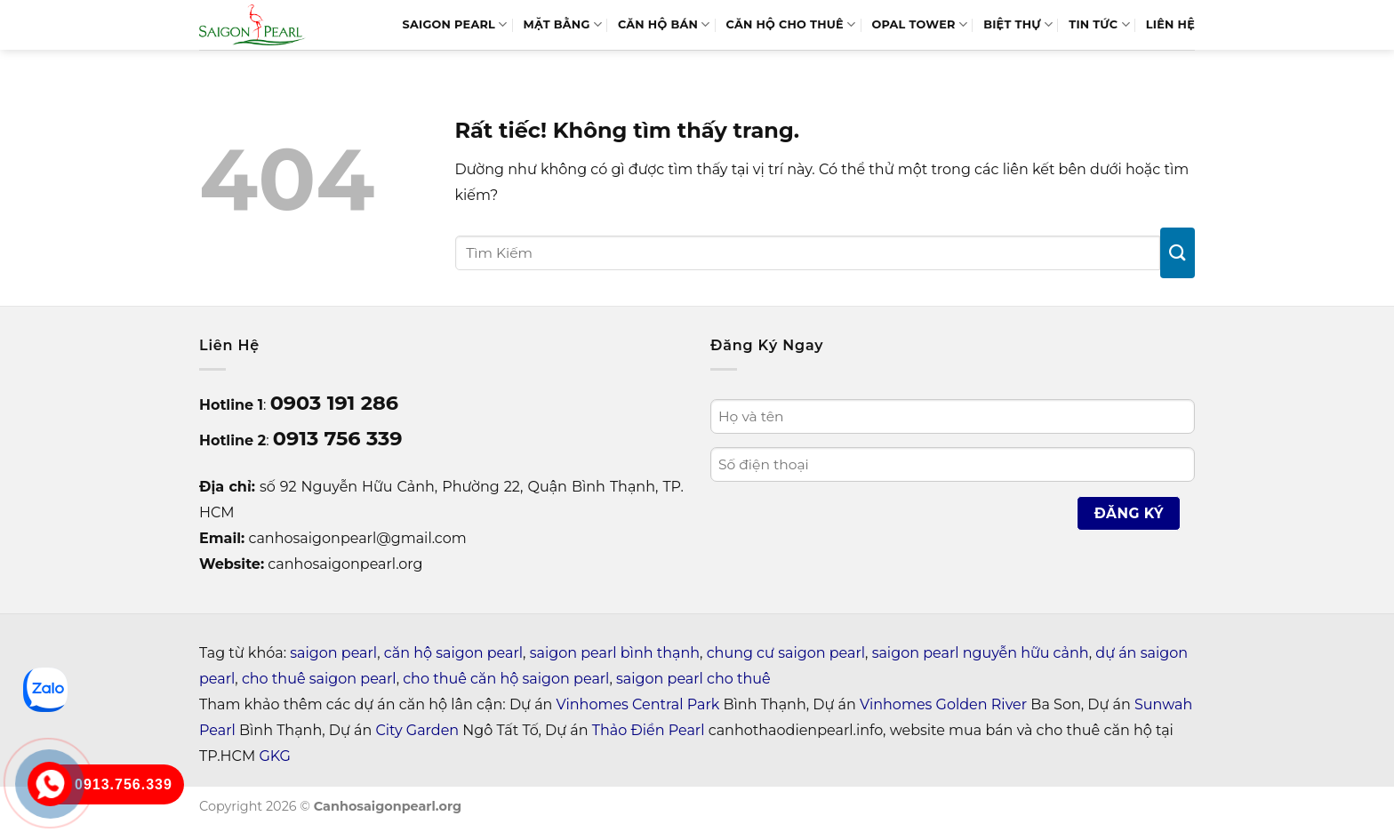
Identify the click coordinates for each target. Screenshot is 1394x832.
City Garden (418, 730)
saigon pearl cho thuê (693, 678)
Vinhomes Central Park (638, 704)
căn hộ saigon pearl (453, 652)
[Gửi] (1177, 253)
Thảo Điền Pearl (648, 730)
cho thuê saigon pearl (319, 678)
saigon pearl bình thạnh (615, 652)
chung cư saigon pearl (786, 652)
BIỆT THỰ (1018, 24)
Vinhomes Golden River (943, 704)
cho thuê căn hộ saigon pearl (506, 678)
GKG (274, 756)
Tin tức (1099, 24)
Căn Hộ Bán (664, 24)
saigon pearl (333, 652)
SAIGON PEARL (454, 24)
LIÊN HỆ (1170, 24)
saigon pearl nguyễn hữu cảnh (980, 652)
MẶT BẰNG (563, 24)
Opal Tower (919, 24)
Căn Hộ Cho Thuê (791, 24)
